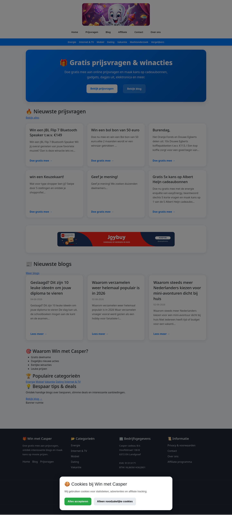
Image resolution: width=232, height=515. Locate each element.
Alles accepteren (78, 501)
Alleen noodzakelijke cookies (115, 501)
